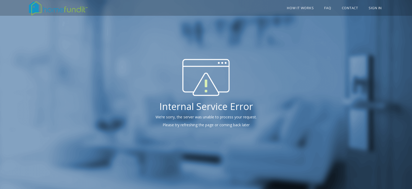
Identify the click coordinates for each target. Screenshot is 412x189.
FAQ (327, 8)
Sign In (375, 8)
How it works (300, 8)
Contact (350, 8)
